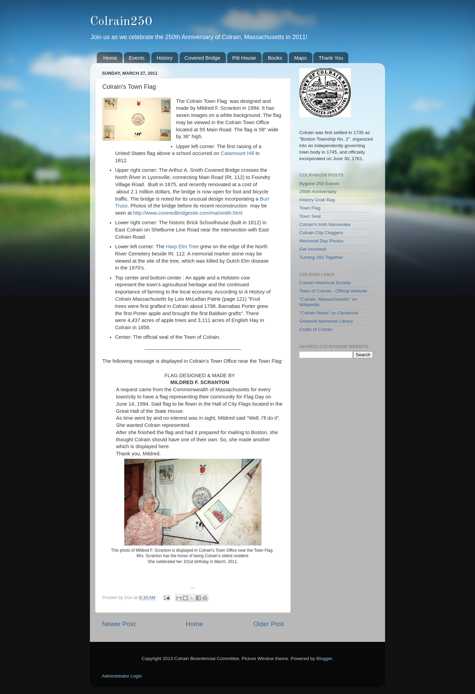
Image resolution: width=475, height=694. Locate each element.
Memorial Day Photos (321, 240)
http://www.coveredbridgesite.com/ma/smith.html (187, 213)
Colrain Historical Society (325, 282)
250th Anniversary (317, 191)
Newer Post (119, 623)
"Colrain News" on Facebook (328, 312)
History (165, 58)
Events (137, 58)
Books (275, 58)
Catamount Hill (237, 153)
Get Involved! (313, 249)
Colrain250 (121, 22)
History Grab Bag (317, 199)
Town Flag (310, 208)
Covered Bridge (202, 58)
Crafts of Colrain (316, 329)
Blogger (324, 658)
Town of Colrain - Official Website (333, 291)
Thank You (330, 58)
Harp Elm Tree (182, 246)
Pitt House (244, 58)
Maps (300, 58)
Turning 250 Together (321, 257)
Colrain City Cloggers (321, 232)
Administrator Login (122, 676)
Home (110, 58)
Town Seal (310, 216)
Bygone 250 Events (319, 183)
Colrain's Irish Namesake (325, 224)
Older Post (268, 623)
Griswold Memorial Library (326, 321)
